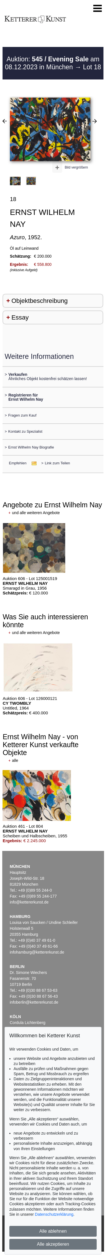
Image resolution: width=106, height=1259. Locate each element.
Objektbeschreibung (39, 300)
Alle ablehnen (53, 1231)
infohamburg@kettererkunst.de (37, 952)
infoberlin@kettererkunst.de (34, 1002)
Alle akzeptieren (53, 1244)
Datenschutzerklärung (54, 1214)
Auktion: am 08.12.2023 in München (52, 63)
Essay (20, 317)
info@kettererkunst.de (29, 902)
